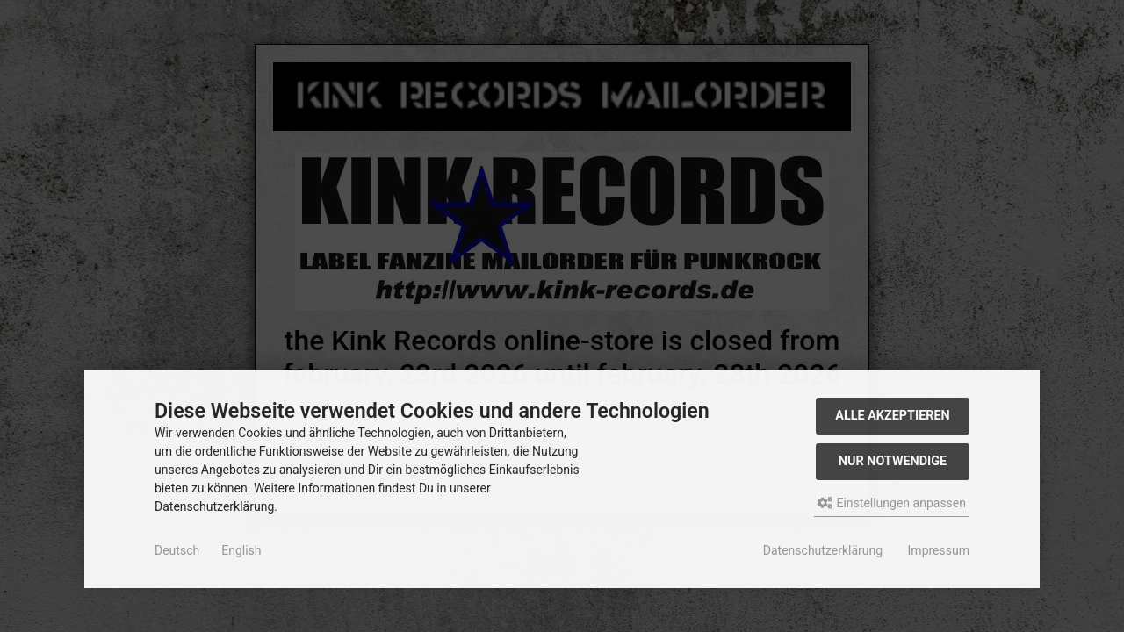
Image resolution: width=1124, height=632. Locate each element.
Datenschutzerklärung (823, 550)
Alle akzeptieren (892, 415)
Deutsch (177, 550)
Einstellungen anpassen (892, 503)
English (241, 550)
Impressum (938, 550)
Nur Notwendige (893, 461)
